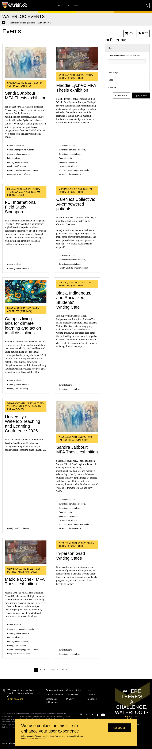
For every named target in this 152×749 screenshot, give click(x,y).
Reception (11, 174)
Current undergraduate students (20, 150)
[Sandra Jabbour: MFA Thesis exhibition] (25, 62)
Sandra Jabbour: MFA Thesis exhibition (25, 95)
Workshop (24, 388)
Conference (24, 528)
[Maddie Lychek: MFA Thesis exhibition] (77, 58)
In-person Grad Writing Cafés (70, 556)
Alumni (23, 166)
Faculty (10, 166)
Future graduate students (17, 162)
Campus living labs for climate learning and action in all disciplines (23, 325)
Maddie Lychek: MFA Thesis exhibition (76, 88)
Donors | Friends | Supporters (19, 170)
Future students (13, 158)
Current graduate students (18, 154)
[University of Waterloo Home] (15, 5)
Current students (14, 145)
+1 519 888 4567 (15, 699)
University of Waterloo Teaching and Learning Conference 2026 (22, 423)
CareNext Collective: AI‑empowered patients (75, 204)
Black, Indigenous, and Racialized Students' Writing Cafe (73, 300)
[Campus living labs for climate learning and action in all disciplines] (25, 291)
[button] (125, 5)
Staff (17, 166)
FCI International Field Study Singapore (21, 207)
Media (35, 170)
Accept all (119, 727)
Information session (79, 268)
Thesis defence (23, 174)
